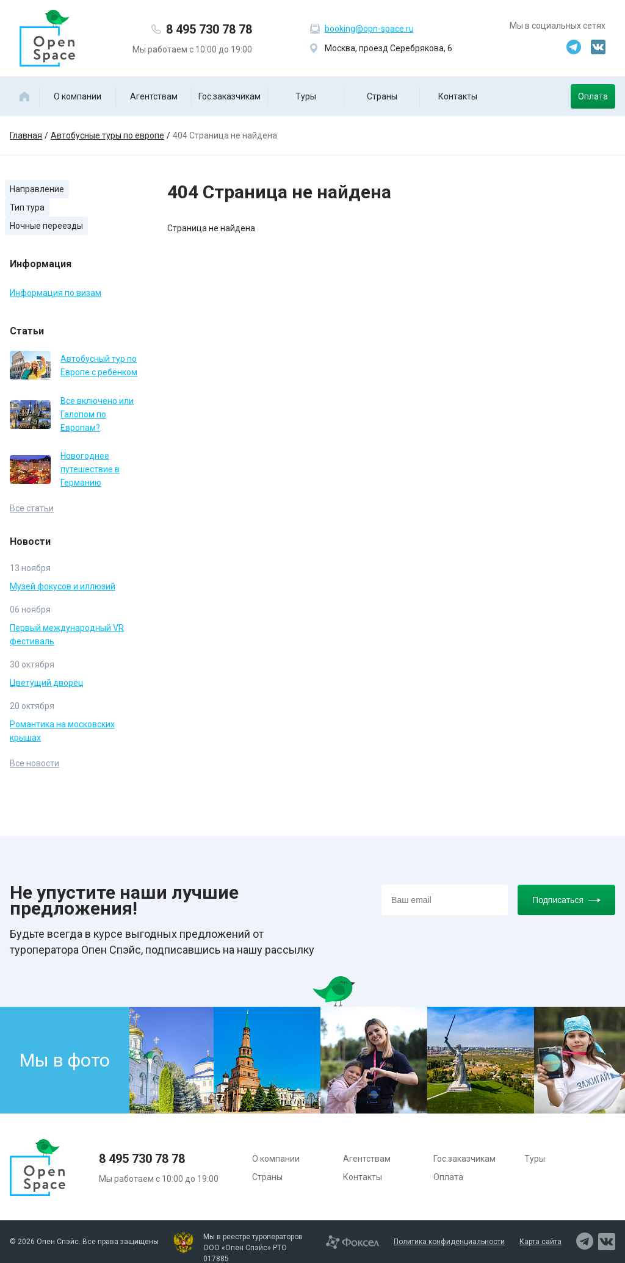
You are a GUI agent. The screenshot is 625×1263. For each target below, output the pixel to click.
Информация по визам (55, 293)
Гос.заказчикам (229, 96)
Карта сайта (540, 1241)
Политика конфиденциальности (449, 1241)
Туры (305, 96)
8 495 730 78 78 (209, 29)
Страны (382, 96)
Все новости (34, 763)
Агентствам (154, 96)
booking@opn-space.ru (369, 28)
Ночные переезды (46, 226)
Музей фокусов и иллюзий (62, 586)
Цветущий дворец (47, 683)
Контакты (457, 96)
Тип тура (27, 207)
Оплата (593, 96)
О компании (77, 96)
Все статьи (32, 508)
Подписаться (566, 900)
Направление (37, 189)
